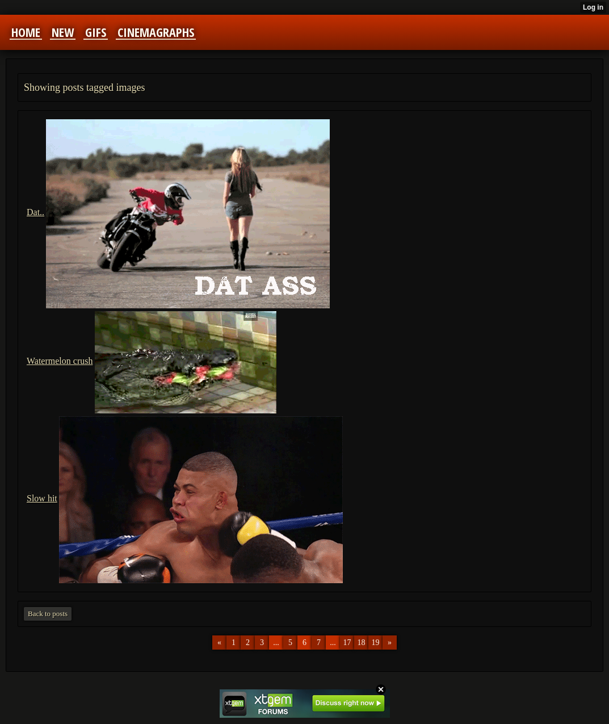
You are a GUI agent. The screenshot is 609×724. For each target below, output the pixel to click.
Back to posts (48, 613)
